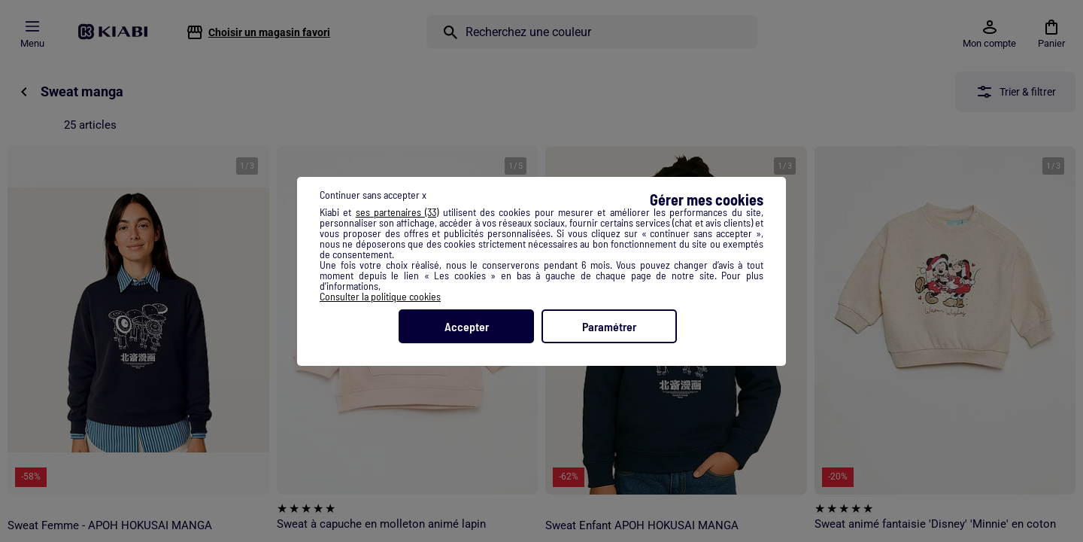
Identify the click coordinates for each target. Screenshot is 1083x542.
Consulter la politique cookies (380, 296)
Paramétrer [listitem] (609, 326)
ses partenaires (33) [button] (397, 212)
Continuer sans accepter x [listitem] (373, 194)
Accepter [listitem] (466, 326)
